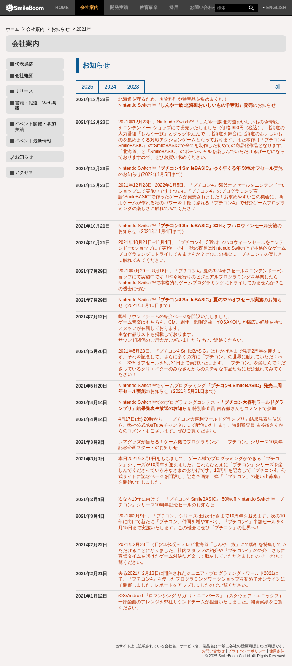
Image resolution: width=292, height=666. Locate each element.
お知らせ (60, 29)
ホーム (12, 29)
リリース (24, 91)
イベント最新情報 (33, 141)
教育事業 (149, 7)
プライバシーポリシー (247, 651)
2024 (110, 87)
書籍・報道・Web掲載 (35, 105)
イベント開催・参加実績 (35, 126)
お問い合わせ (203, 7)
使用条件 (276, 651)
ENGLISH (276, 7)
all (278, 87)
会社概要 (24, 75)
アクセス (24, 172)
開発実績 (119, 7)
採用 (173, 7)
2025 (87, 87)
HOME (62, 7)
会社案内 (89, 7)
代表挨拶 (24, 63)
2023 (133, 87)
